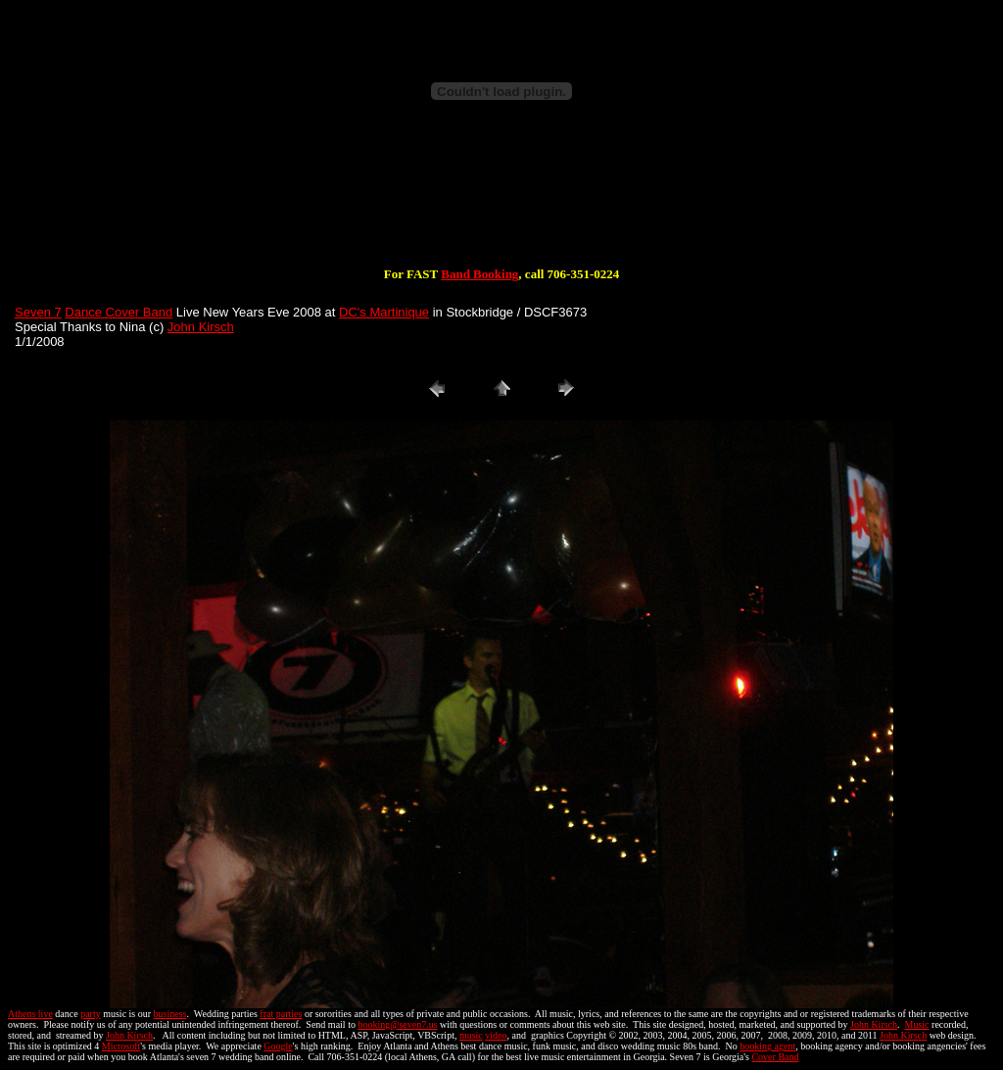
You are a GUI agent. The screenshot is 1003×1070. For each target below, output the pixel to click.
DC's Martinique (384, 312)
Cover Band (774, 1056)
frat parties (281, 1013)
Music (917, 1024)
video (495, 1035)
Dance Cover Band (118, 312)
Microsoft (121, 1046)
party (90, 1013)
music (471, 1035)
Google (277, 1046)
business (170, 1013)
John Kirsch (200, 326)
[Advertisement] (501, 203)
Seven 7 (38, 312)
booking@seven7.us (397, 1024)
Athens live (30, 1013)
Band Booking (479, 274)
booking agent (767, 1046)
